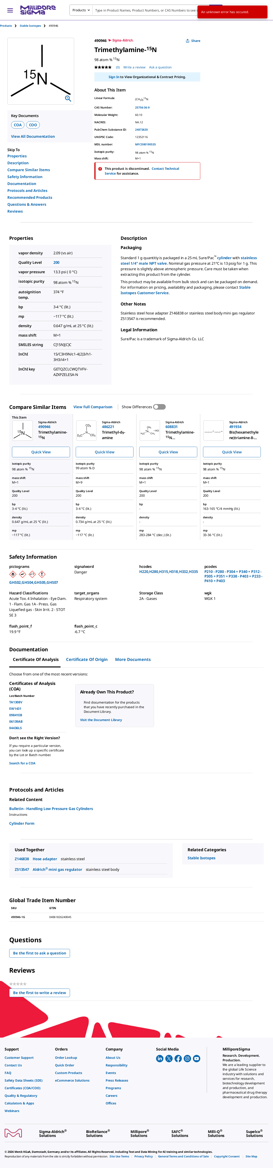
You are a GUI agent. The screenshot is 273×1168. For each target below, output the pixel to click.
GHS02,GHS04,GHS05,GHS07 (33, 582)
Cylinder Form (22, 823)
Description (18, 162)
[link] (27, 1057)
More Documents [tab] (133, 659)
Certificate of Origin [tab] (87, 659)
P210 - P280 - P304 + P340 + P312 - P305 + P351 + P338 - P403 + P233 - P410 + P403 (233, 576)
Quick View (41, 452)
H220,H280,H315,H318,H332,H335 (168, 571)
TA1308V (15, 702)
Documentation (21, 183)
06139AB (16, 721)
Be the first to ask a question (39, 953)
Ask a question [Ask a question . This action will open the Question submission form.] (160, 67)
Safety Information (24, 176)
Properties (17, 155)
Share (193, 40)
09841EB (15, 715)
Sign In (114, 77)
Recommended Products (29, 197)
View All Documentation (33, 136)
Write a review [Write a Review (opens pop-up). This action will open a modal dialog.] (134, 67)
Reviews (15, 211)
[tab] (10, 25)
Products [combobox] (79, 10)
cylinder (224, 257)
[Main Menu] (10, 10)
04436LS (15, 728)
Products (6, 26)
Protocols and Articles (27, 190)
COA (18, 124)
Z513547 (22, 869)
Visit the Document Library (101, 720)
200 (56, 262)
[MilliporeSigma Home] (38, 10)
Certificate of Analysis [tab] (36, 659)
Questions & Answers (26, 204)
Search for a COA (22, 763)
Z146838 (22, 858)
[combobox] (146, 10)
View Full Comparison (92, 407)
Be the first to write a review (41, 993)
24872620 (141, 130)
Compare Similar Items (28, 169)
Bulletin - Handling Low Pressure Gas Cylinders (51, 808)
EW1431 (15, 708)
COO (33, 124)
